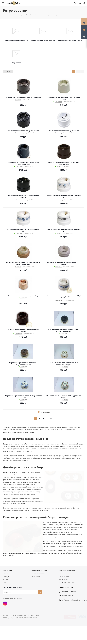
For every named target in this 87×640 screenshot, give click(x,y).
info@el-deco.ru (67, 596)
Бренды (6, 577)
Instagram (5, 604)
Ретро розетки (64, 579)
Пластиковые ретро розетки (16, 40)
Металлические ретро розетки (70, 40)
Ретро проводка (65, 574)
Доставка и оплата (39, 570)
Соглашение (35, 577)
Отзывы (6, 574)
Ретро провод (64, 577)
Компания (7, 570)
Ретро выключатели (66, 582)
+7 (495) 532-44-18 (69, 591)
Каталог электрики (67, 570)
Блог (4, 582)
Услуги (5, 579)
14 (50, 418)
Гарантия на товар (38, 574)
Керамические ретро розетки (43, 40)
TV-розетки (16, 63)
